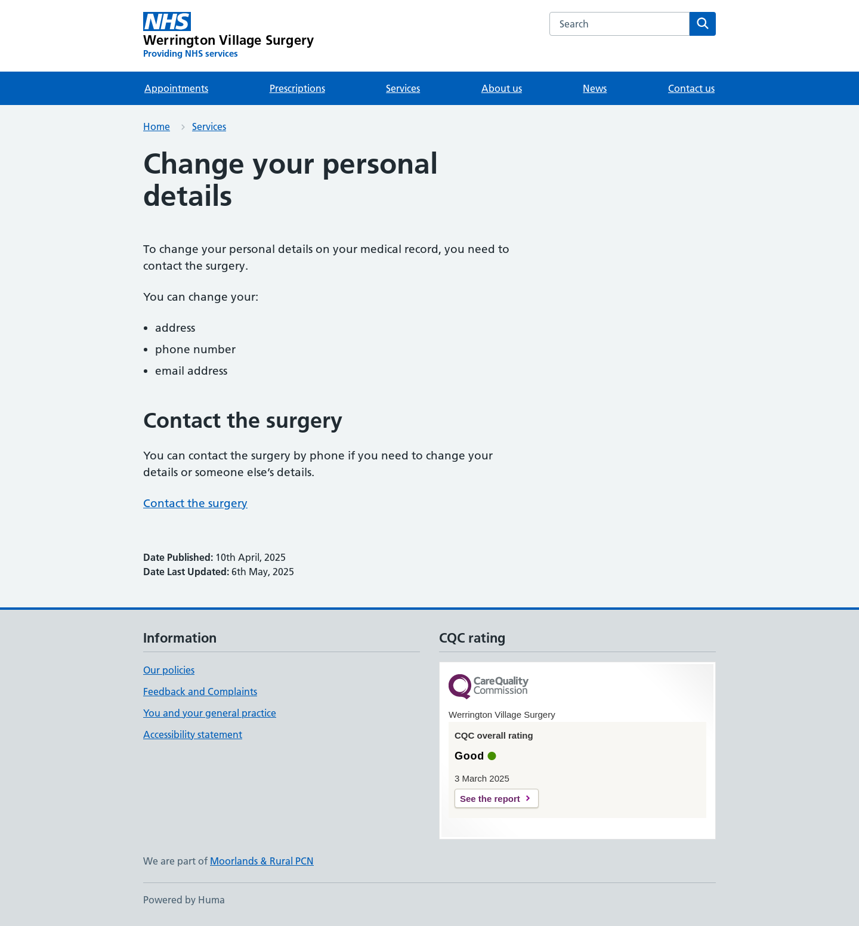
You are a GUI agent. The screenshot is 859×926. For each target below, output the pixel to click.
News (595, 88)
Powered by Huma (184, 900)
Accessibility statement (192, 734)
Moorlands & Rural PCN (262, 861)
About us (501, 88)
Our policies (168, 670)
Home (156, 126)
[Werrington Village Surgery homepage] (228, 36)
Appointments (176, 88)
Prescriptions (297, 88)
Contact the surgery (195, 503)
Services (403, 88)
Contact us (691, 88)
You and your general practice (209, 713)
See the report (490, 799)
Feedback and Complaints (200, 691)
